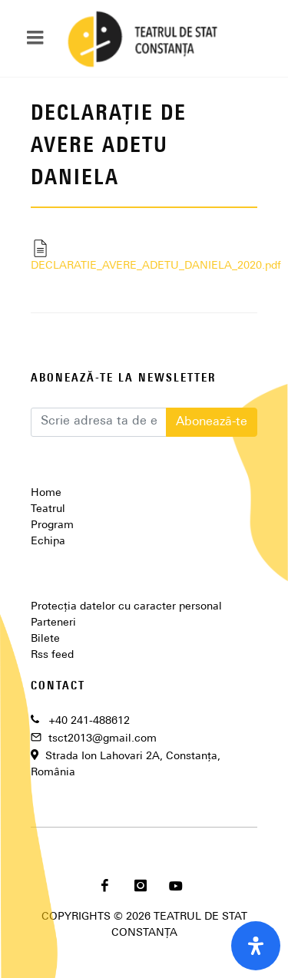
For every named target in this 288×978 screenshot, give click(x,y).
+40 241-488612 (89, 721)
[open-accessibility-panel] (255, 945)
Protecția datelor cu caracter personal (126, 607)
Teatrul (48, 509)
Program (52, 525)
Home (46, 493)
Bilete (45, 639)
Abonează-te (211, 422)
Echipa (48, 541)
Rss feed (52, 655)
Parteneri (53, 623)
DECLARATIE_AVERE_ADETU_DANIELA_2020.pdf (144, 255)
